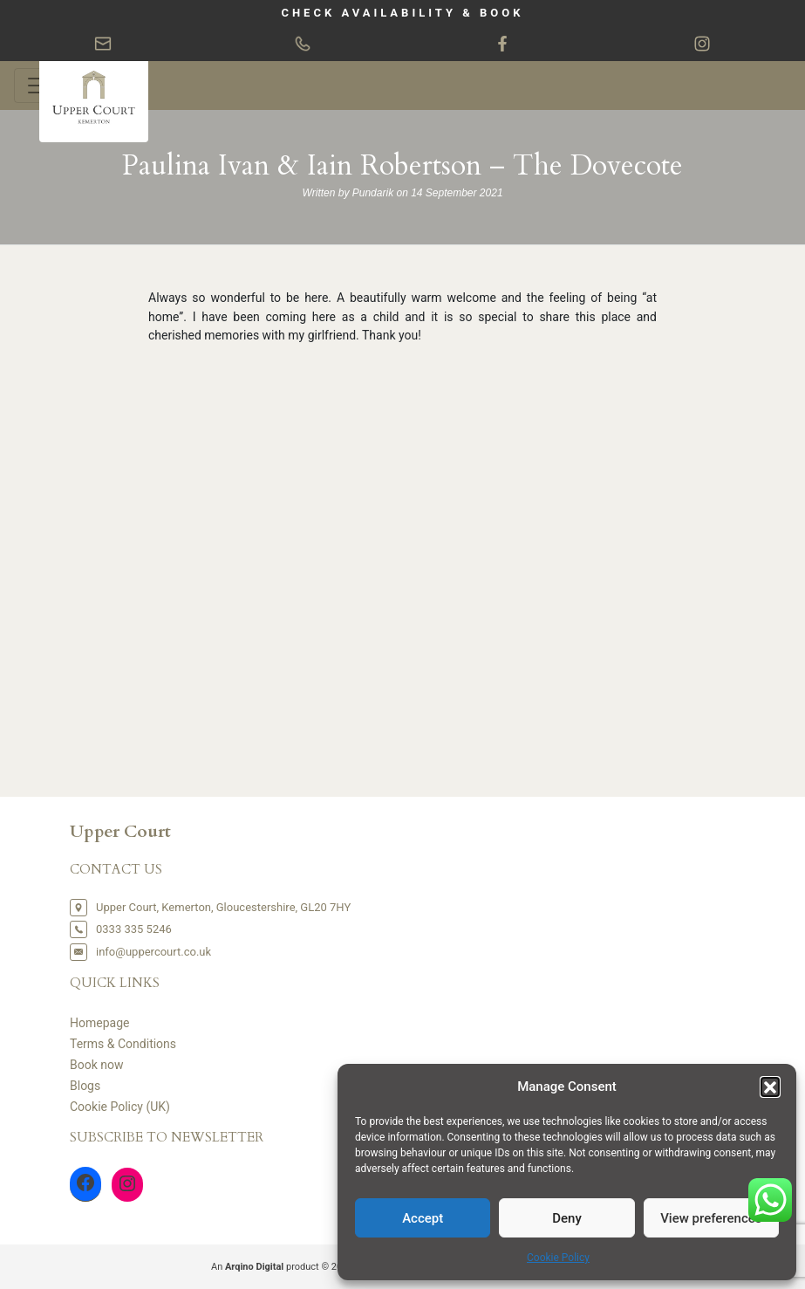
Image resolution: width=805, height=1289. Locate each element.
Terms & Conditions (123, 1044)
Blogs (85, 1086)
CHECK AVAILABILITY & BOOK (402, 12)
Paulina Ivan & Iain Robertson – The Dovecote (402, 166)
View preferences (710, 1218)
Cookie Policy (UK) (120, 1107)
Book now (97, 1065)
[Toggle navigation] (38, 85)
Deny (567, 1218)
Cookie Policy (558, 1257)
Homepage (99, 1023)
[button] (770, 1086)
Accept (422, 1218)
